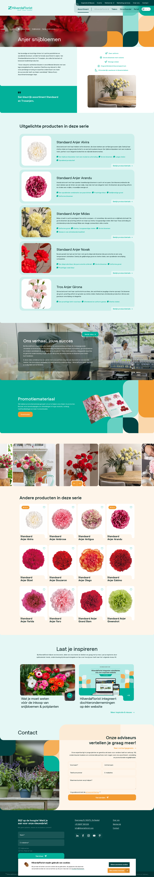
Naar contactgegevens (123, 748)
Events (99, 3)
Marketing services (123, 3)
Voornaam (74, 765)
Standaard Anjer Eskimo (114, 579)
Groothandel (123, 9)
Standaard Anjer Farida (27, 620)
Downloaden (25, 414)
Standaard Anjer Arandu (114, 538)
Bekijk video (89, 334)
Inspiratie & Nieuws (87, 3)
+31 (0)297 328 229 (82, 824)
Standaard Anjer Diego (85, 579)
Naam (22, 835)
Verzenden (100, 797)
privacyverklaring (92, 792)
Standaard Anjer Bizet (27, 579)
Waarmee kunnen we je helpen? (81, 780)
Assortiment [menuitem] (80, 9)
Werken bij (108, 3)
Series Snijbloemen (48, 29)
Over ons (136, 3)
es (146, 9)
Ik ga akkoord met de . (84, 792)
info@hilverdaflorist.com (84, 828)
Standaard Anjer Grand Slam (87, 620)
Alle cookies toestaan (116, 870)
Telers (112, 9)
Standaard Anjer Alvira (27, 538)
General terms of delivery (139, 874)
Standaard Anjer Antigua (86, 538)
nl (141, 9)
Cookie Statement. (78, 869)
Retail (134, 9)
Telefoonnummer (76, 772)
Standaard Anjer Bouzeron (58, 579)
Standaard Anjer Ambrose (58, 538)
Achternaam (108, 765)
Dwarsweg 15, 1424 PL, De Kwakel (87, 820)
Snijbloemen (36, 29)
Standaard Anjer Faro (55, 620)
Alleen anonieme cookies (119, 864)
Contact (145, 3)
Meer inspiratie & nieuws (121, 712)
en (144, 9)
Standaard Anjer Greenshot (116, 620)
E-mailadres (108, 772)
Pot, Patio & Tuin (25, 851)
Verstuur (39, 856)
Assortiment (25, 29)
